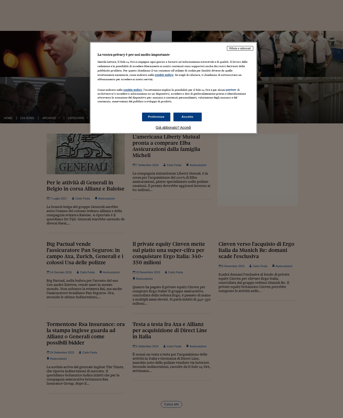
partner (231, 89)
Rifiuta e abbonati (240, 48)
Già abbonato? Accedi (173, 127)
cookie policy (164, 74)
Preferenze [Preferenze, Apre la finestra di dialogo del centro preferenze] (156, 116)
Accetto (188, 116)
